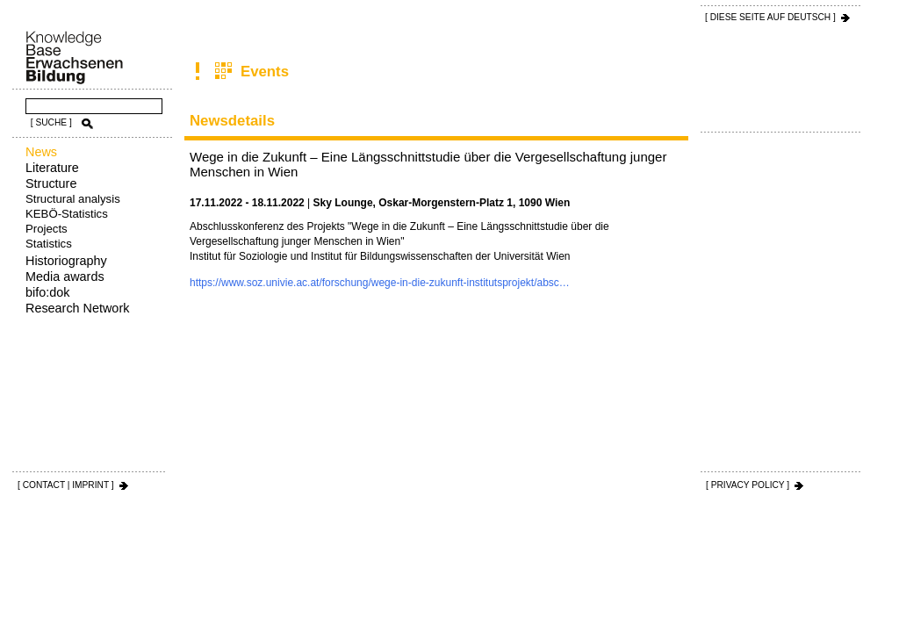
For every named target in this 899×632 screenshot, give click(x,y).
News (41, 152)
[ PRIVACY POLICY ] (747, 485)
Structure (50, 183)
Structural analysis (72, 198)
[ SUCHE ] (51, 122)
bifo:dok (47, 292)
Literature (52, 168)
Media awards (64, 276)
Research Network (77, 308)
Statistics (48, 243)
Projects (46, 228)
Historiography (66, 261)
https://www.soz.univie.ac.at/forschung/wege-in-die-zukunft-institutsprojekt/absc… (380, 282)
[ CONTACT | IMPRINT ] (66, 485)
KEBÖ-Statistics (66, 213)
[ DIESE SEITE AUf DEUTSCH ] (770, 17)
